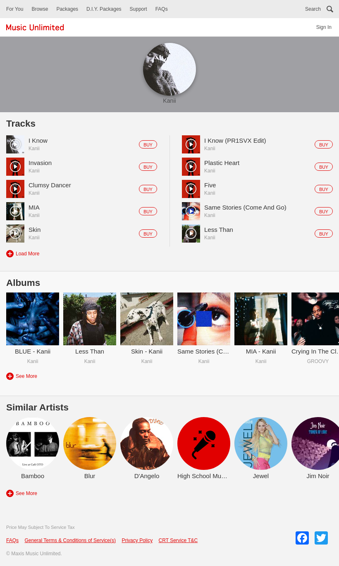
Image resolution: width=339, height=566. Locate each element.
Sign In (324, 27)
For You (14, 9)
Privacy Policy (137, 540)
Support (138, 9)
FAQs (161, 9)
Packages (67, 9)
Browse (39, 9)
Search (313, 9)
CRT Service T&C (178, 540)
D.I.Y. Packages (104, 9)
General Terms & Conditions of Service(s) (70, 540)
